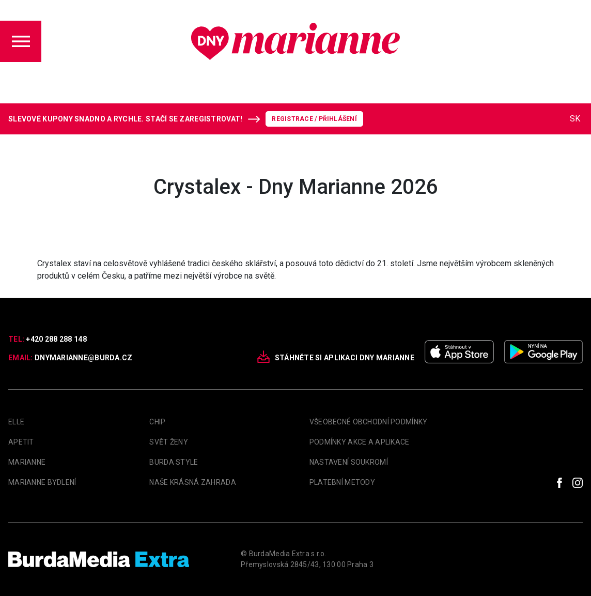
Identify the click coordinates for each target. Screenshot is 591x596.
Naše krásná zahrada (192, 482)
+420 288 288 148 (56, 339)
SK (575, 119)
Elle (16, 422)
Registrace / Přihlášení (314, 119)
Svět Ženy (168, 442)
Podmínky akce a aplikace (359, 442)
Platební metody (342, 482)
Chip (157, 422)
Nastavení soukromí (348, 462)
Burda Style (173, 462)
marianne (26, 462)
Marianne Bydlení (42, 482)
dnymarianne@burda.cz (84, 358)
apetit (21, 442)
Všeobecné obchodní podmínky (368, 422)
